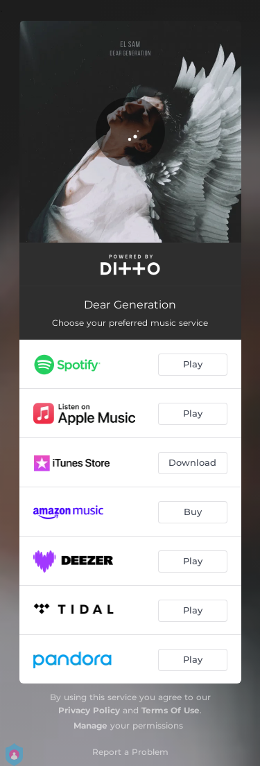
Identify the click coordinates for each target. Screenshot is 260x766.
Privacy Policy (89, 710)
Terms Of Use (170, 710)
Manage (90, 725)
